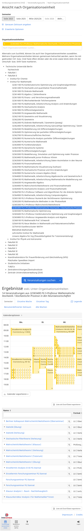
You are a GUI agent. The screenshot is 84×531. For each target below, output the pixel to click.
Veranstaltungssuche (36, 2)
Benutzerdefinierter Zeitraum (17, 307)
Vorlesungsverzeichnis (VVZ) (13, 2)
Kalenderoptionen (11, 315)
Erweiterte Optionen (13, 29)
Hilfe (27, 523)
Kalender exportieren (16, 394)
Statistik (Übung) (13, 427)
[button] (30, 334)
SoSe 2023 (8, 18)
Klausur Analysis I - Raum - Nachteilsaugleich (27, 491)
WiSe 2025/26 (35, 18)
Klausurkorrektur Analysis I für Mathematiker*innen (30, 497)
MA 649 (71, 332)
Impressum (67, 514)
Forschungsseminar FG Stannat (20, 479)
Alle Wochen (41, 307)
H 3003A (27, 332)
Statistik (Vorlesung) (15, 432)
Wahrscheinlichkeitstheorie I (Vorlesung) (24, 450)
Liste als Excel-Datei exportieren (66, 404)
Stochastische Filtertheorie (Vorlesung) (23, 438)
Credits (79, 514)
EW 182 (27, 362)
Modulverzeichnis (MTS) (16, 525)
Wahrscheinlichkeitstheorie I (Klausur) (23, 444)
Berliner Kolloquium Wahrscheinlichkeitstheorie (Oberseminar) (35, 421)
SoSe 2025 (21, 18)
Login (78, 523)
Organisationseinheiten (13, 39)
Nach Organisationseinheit (58, 2)
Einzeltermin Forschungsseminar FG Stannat (30, 359)
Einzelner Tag (42, 301)
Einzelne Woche (24, 301)
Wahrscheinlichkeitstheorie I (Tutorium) (24, 456)
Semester (6, 14)
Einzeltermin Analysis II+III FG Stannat (27, 329)
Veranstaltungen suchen (39, 280)
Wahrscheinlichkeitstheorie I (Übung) (23, 462)
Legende (76, 301)
